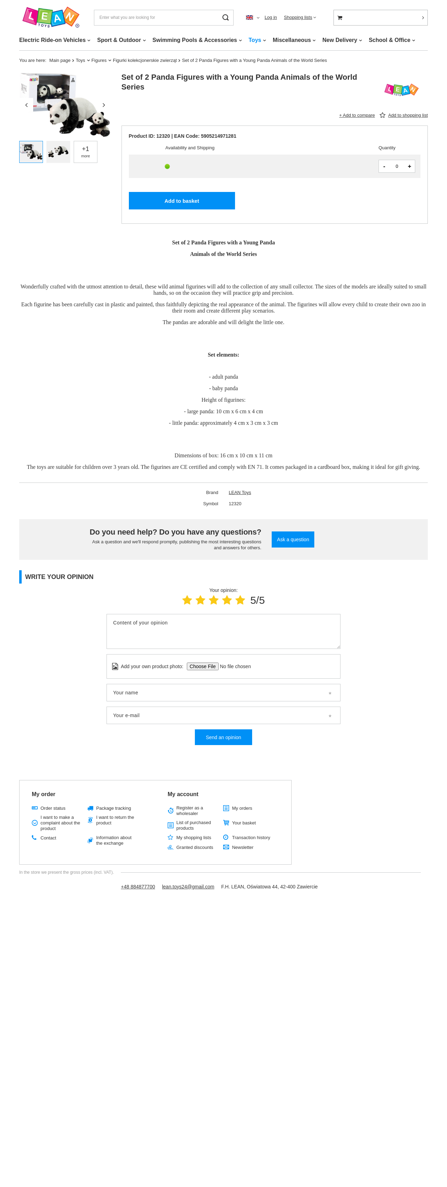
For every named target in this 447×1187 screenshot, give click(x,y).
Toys (255, 40)
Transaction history (251, 837)
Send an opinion (223, 737)
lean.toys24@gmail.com (188, 886)
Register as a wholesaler (189, 810)
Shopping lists (298, 17)
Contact (48, 838)
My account (183, 794)
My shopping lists (193, 837)
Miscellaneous (292, 40)
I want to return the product (115, 820)
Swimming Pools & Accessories (195, 40)
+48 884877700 (138, 886)
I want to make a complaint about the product (60, 823)
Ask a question (293, 539)
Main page (60, 60)
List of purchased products (193, 825)
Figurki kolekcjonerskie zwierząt (145, 60)
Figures (99, 60)
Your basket (244, 822)
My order (44, 794)
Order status (53, 808)
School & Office (389, 40)
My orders (242, 808)
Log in (271, 17)
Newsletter (242, 847)
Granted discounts (194, 847)
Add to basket (181, 201)
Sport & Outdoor (119, 40)
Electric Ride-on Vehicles (52, 40)
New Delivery (339, 40)
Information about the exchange (113, 840)
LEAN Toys (240, 492)
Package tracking (113, 808)
